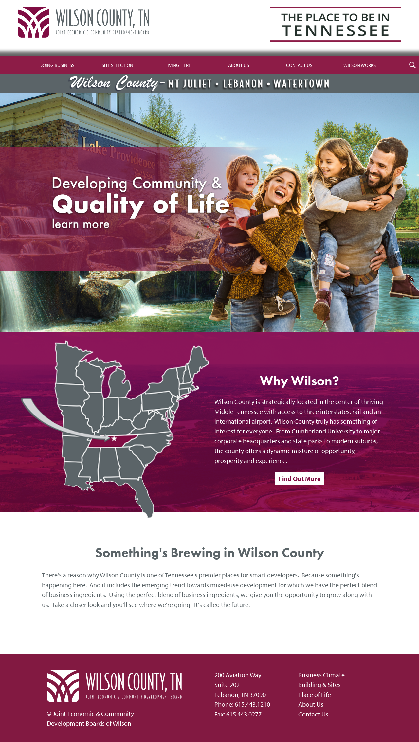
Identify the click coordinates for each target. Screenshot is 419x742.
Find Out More (300, 478)
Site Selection (117, 65)
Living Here (178, 65)
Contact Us (299, 65)
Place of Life (314, 694)
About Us (238, 65)
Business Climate (321, 675)
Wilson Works (359, 65)
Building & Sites (319, 684)
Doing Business (56, 65)
